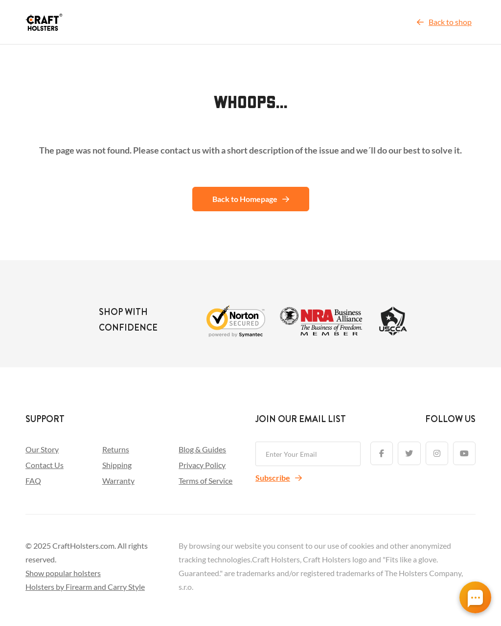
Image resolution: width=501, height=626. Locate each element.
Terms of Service (205, 480)
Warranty (118, 480)
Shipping (117, 465)
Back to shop (444, 21)
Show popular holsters (63, 573)
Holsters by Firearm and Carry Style (85, 586)
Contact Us (44, 465)
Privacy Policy (202, 465)
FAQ (33, 480)
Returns (115, 449)
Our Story (42, 449)
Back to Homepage (250, 198)
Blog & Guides (202, 449)
